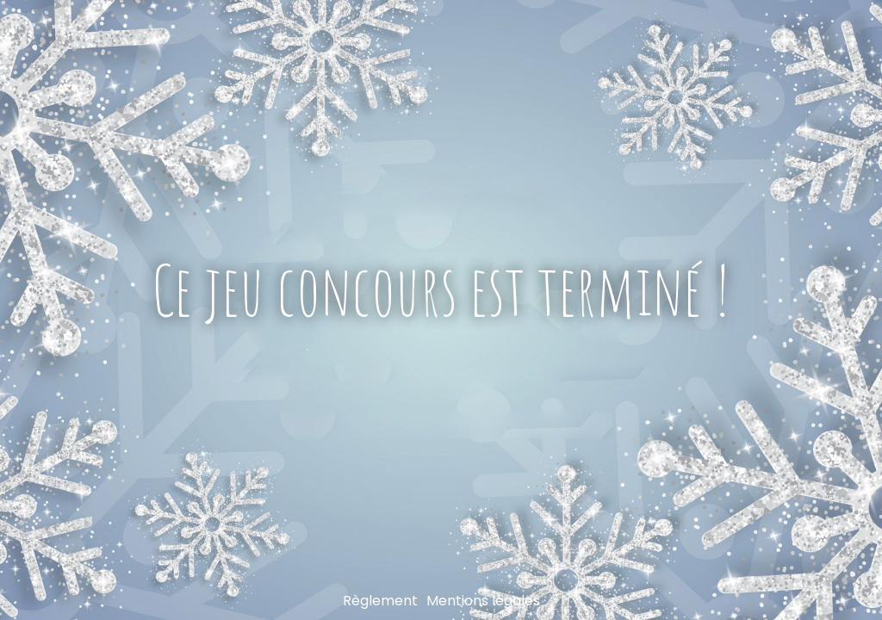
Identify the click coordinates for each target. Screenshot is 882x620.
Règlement (380, 601)
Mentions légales (483, 601)
